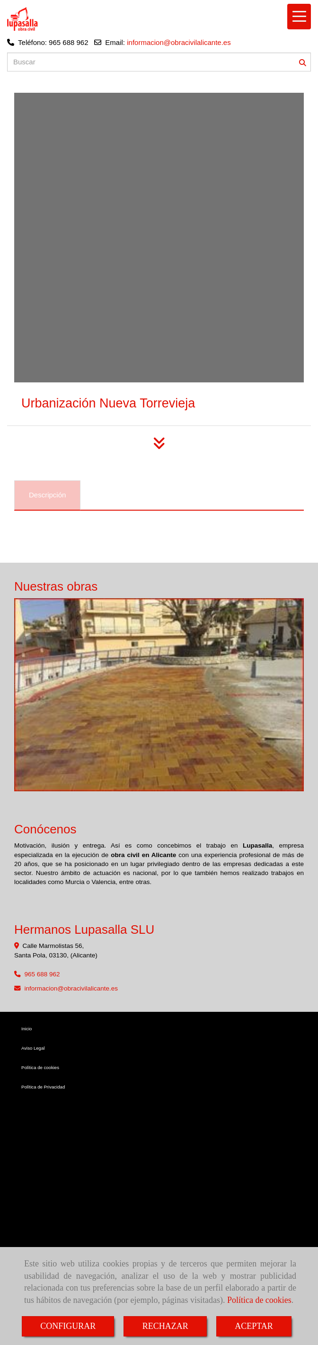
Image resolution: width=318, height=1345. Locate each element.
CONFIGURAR (68, 1326)
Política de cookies (259, 1300)
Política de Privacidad (43, 1086)
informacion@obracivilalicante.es (179, 42)
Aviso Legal (32, 1048)
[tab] (47, 495)
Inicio (26, 1028)
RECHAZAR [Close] (165, 1326)
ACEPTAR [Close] (254, 1326)
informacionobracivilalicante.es (71, 988)
